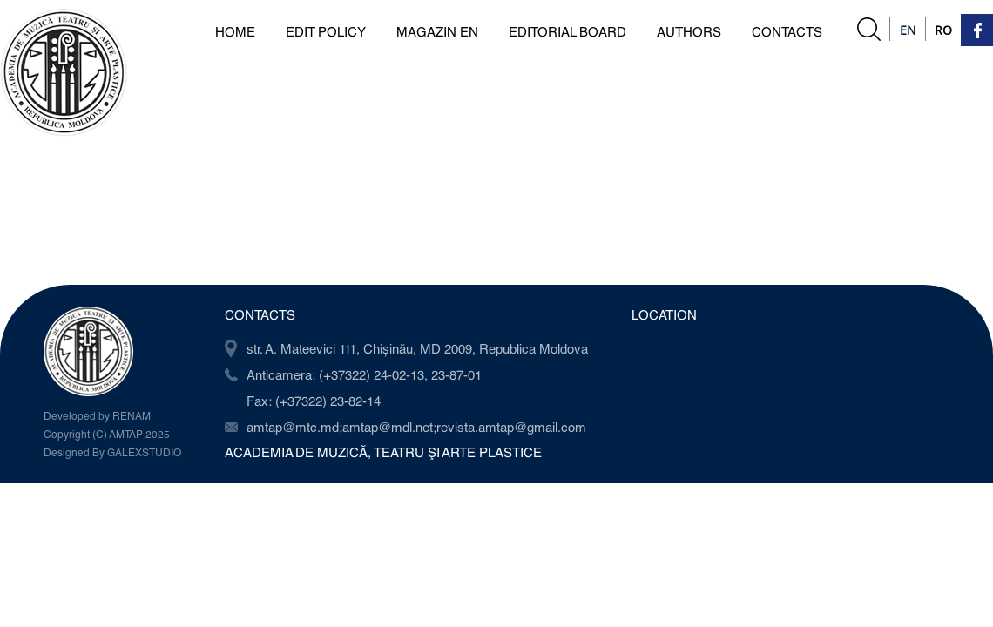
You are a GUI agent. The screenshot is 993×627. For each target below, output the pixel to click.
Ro (943, 30)
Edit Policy (326, 31)
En (908, 30)
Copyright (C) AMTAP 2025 (107, 434)
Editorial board (567, 31)
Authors (689, 31)
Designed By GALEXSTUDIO (112, 452)
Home (235, 31)
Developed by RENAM (97, 415)
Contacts (787, 31)
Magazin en (437, 31)
